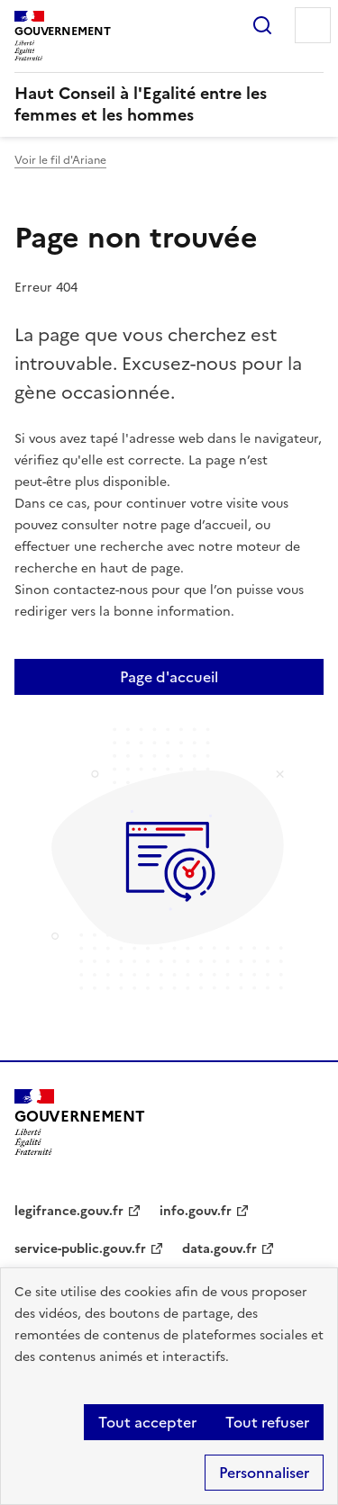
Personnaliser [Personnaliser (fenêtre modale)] (264, 1472)
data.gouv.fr (219, 1248)
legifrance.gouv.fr (68, 1211)
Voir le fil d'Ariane (60, 160)
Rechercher (262, 25)
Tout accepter (147, 1422)
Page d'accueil (169, 677)
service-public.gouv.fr (80, 1248)
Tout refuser (267, 1422)
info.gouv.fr (196, 1211)
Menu (313, 25)
